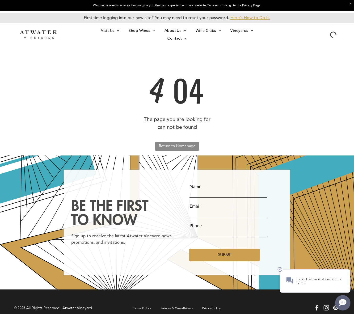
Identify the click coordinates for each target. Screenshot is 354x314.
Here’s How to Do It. (250, 18)
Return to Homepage (177, 146)
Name (195, 186)
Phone (196, 225)
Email (195, 206)
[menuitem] (110, 31)
